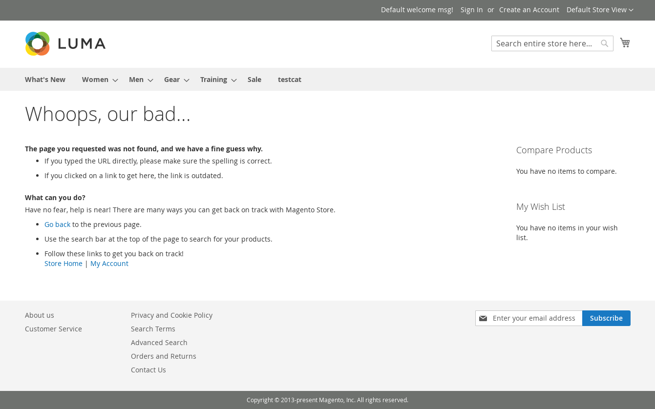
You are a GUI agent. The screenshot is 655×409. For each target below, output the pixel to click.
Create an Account (529, 9)
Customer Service (53, 328)
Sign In (472, 9)
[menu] (327, 79)
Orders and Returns (163, 356)
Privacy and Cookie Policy (171, 315)
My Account (109, 263)
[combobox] (552, 43)
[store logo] (66, 44)
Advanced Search (159, 342)
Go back (57, 224)
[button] (600, 10)
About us (39, 315)
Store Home (63, 263)
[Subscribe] (606, 318)
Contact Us (148, 369)
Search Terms (153, 328)
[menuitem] (45, 79)
